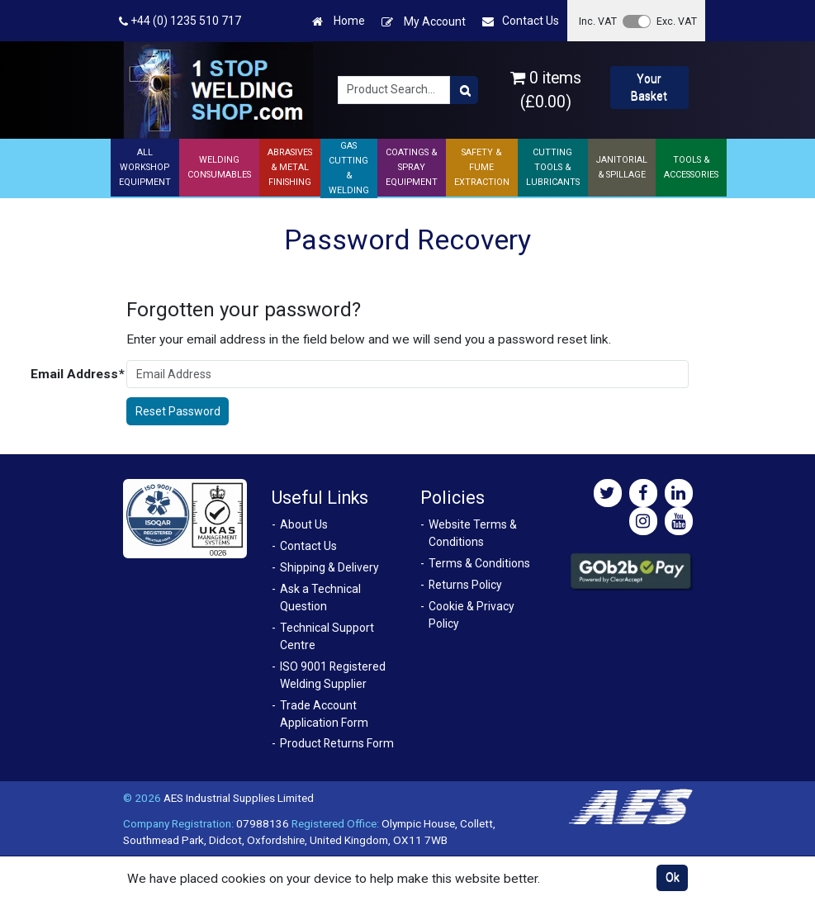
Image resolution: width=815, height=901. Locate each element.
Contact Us (520, 21)
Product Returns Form (337, 743)
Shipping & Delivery (329, 567)
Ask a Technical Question (320, 597)
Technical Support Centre (327, 636)
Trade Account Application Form (324, 714)
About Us (304, 524)
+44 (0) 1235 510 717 (180, 21)
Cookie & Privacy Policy (471, 615)
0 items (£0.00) (545, 90)
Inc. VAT (598, 21)
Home (338, 21)
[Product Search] (464, 90)
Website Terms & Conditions (473, 533)
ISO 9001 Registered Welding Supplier (333, 675)
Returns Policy (465, 584)
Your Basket (649, 87)
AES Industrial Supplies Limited (238, 797)
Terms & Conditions (479, 563)
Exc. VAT (676, 21)
